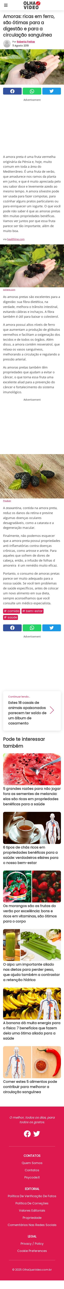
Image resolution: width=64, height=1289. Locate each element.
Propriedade (32, 1218)
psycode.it (32, 1177)
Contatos (32, 1170)
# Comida (11, 611)
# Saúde (10, 617)
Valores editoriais (32, 1210)
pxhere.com (9, 289)
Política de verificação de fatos (32, 1196)
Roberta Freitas (26, 41)
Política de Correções (32, 1203)
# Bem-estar (32, 611)
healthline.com (16, 239)
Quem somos (32, 1163)
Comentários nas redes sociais (32, 1225)
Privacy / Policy (32, 1243)
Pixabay (7, 500)
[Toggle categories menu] (6, 5)
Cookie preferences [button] (32, 1251)
